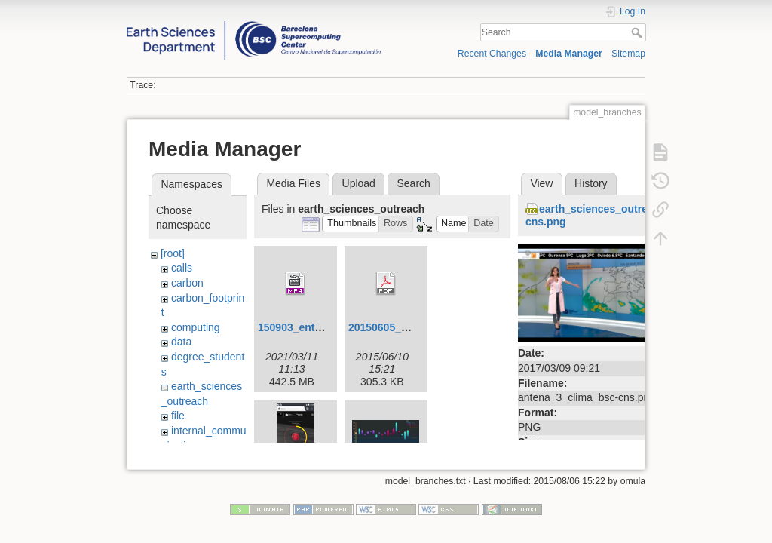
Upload (358, 183)
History (591, 183)
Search (638, 32)
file (178, 416)
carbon (187, 283)
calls (181, 268)
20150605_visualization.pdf (416, 327)
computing (195, 327)
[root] (173, 253)
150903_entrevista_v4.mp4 (324, 327)
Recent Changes (492, 53)
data (181, 342)
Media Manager (568, 53)
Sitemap (628, 53)
